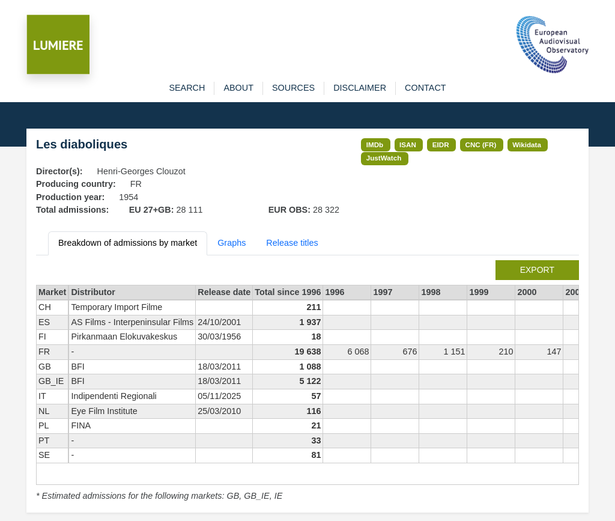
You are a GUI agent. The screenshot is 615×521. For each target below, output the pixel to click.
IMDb (375, 144)
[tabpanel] (307, 381)
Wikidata (526, 144)
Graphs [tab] (231, 243)
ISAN (407, 144)
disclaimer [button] (359, 88)
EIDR (440, 144)
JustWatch (384, 158)
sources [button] (293, 88)
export (537, 270)
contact (425, 88)
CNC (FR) (481, 144)
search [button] (187, 88)
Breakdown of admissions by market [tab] (127, 243)
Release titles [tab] (292, 243)
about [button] (238, 88)
